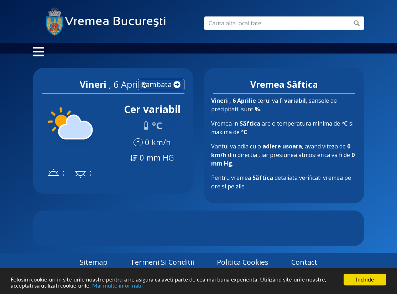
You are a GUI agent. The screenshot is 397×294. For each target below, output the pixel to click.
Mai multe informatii (117, 286)
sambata (161, 91)
